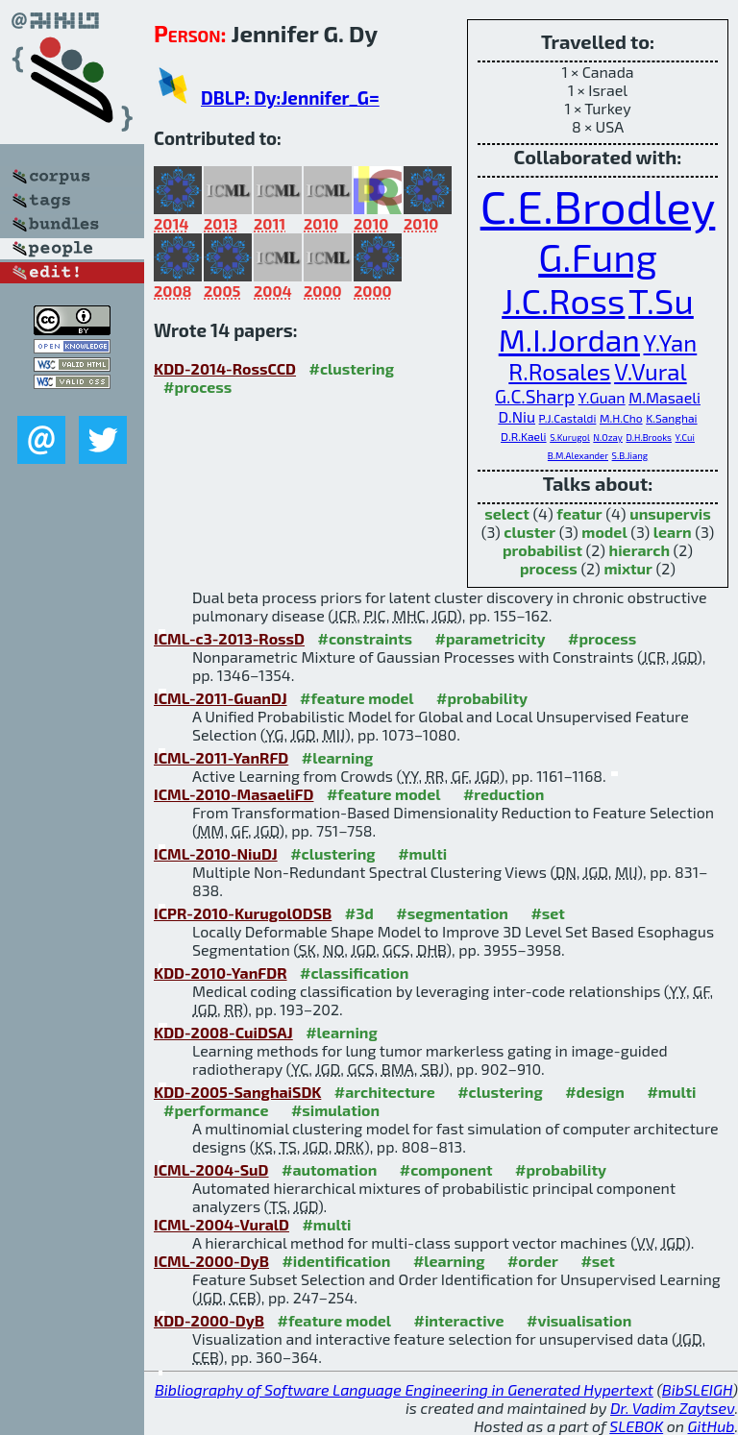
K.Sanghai (671, 418)
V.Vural (650, 371)
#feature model (357, 698)
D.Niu (516, 416)
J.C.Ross (563, 300)
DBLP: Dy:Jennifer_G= (290, 97)
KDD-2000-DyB (209, 1320)
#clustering (352, 368)
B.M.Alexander (578, 455)
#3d (359, 913)
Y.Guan (602, 397)
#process (197, 386)
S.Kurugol (570, 437)
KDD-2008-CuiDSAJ (223, 1032)
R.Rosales (559, 371)
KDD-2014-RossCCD (225, 368)
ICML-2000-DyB (211, 1261)
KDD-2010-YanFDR (220, 972)
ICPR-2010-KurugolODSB (243, 913)
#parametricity (490, 638)
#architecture (384, 1091)
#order (532, 1261)
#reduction (503, 794)
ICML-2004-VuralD (221, 1224)
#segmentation (452, 913)
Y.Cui (685, 437)
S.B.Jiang (630, 455)
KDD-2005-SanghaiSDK (237, 1091)
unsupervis (670, 513)
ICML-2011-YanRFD (221, 757)
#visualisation (579, 1320)
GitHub (711, 1426)
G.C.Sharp (535, 396)
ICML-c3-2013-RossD (229, 638)
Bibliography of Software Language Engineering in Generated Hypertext (404, 1389)
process (549, 568)
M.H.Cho (621, 418)
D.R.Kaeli (524, 436)
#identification (336, 1261)
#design (595, 1091)
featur (579, 513)
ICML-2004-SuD (211, 1169)
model (604, 532)
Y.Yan (670, 342)
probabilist (542, 550)
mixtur (627, 568)
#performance (215, 1110)
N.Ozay (608, 437)
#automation (329, 1169)
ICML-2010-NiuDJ (216, 853)
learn (672, 532)
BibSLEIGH (697, 1389)
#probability (482, 698)
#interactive (459, 1320)
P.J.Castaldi (568, 418)
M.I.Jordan (569, 339)
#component (446, 1169)
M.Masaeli (664, 397)
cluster (529, 532)
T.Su (661, 300)
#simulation (335, 1110)
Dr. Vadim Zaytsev (672, 1408)
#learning (338, 757)
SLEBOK (636, 1426)
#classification (354, 972)
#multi (422, 853)
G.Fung (597, 256)
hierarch (639, 550)
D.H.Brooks (649, 437)
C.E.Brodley (598, 205)
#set (547, 913)
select (506, 513)
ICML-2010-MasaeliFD (233, 794)
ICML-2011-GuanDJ (220, 698)
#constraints (364, 638)
